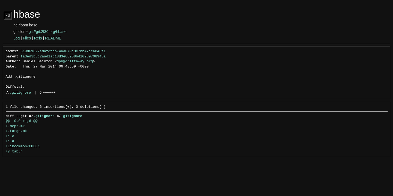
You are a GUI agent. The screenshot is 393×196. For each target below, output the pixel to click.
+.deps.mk (15, 126)
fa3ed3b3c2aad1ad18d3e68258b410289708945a (63, 56)
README (53, 38)
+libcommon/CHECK (23, 146)
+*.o (10, 136)
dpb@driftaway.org (75, 61)
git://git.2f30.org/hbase (48, 31)
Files (27, 38)
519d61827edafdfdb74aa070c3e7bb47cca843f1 (63, 51)
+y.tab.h (14, 151)
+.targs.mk (16, 131)
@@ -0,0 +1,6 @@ (22, 121)
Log (16, 38)
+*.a (10, 141)
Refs (38, 38)
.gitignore (20, 92)
